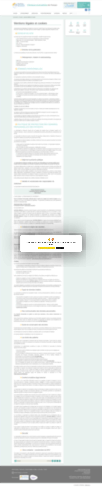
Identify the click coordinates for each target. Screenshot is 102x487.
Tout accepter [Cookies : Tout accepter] (42, 248)
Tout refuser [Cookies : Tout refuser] (51, 248)
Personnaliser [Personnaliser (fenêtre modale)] (59, 248)
